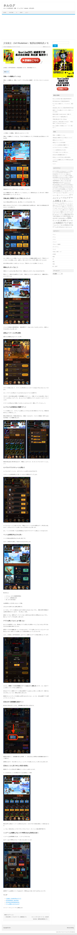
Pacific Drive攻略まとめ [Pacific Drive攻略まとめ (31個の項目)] (65, 177)
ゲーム (10, 907)
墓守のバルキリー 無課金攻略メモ (60, 116)
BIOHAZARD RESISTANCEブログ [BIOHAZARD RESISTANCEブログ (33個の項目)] (65, 172)
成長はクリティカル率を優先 (59, 142)
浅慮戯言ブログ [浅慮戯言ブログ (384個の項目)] (62, 223)
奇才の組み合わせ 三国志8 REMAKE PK (61, 101)
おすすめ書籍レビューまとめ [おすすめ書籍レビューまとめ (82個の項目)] (60, 191)
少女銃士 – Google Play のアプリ (13, 898)
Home (4, 12)
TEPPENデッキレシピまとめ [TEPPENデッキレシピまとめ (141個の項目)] (62, 181)
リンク (54, 163)
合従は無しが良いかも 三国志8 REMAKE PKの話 (63, 107)
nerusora (9, 46)
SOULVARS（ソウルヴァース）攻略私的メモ (15, 916)
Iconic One (58, 931)
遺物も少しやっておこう (58, 140)
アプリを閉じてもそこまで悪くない (60, 152)
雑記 (54, 261)
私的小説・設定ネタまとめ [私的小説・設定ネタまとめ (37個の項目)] (66, 227)
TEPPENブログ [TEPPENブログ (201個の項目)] (58, 183)
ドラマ (54, 239)
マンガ (54, 249)
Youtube (11, 12)
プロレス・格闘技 (56, 244)
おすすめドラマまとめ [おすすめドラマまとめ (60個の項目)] (65, 187)
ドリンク (55, 241)
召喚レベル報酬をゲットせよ (59, 135)
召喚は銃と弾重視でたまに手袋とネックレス (62, 137)
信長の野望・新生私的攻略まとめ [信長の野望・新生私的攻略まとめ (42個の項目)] (60, 218)
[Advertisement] (38, 27)
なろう (26, 12)
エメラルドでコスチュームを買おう (60, 147)
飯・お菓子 (55, 266)
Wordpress (72, 931)
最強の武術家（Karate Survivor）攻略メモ (62, 114)
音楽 (54, 263)
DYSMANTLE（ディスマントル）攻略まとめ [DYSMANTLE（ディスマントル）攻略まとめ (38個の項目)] (62, 174)
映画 (54, 256)
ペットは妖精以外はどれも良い (59, 149)
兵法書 (54, 254)
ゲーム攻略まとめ (18, 907)
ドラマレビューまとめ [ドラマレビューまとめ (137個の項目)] (64, 205)
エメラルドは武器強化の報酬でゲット (61, 145)
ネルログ (9, 5)
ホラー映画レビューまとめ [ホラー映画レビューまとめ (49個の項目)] (65, 206)
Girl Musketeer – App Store (12, 900)
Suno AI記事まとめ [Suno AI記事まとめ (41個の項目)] (67, 178)
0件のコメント (46, 46)
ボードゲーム (56, 246)
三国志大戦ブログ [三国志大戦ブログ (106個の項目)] (68, 214)
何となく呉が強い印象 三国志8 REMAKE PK (62, 98)
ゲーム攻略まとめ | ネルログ (12, 904)
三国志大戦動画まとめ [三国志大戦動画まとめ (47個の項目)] (57, 216)
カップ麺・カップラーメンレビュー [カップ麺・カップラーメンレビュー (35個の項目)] (62, 195)
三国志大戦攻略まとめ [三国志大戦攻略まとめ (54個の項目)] (68, 216)
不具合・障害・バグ (57, 251)
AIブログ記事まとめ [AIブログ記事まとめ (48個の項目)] (57, 171)
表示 (7, 71)
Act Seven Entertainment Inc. (12, 902)
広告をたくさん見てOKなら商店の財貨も (62, 157)
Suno (21, 12)
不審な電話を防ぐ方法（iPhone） (60, 119)
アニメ (54, 234)
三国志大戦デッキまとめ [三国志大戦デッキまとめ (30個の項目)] (58, 214)
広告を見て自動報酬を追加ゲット (60, 154)
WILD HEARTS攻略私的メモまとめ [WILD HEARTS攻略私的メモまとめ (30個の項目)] (60, 186)
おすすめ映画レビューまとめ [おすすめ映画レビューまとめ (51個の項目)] (65, 189)
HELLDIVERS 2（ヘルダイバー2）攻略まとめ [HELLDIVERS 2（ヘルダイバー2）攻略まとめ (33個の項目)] (61, 175)
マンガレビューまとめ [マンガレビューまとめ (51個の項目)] (67, 208)
